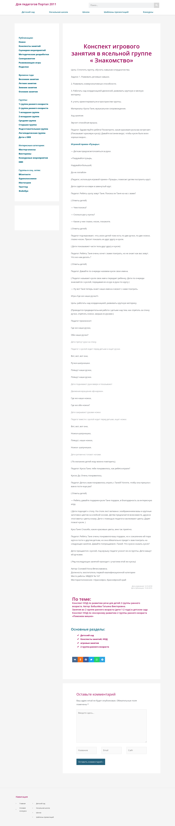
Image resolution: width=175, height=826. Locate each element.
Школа (85, 12)
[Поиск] (156, 5)
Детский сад (28, 12)
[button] (75, 659)
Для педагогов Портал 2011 (36, 4)
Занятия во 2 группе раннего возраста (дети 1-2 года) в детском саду (110, 609)
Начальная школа (58, 12)
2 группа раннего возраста (94, 646)
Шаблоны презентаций (116, 12)
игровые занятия (89, 643)
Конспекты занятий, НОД (94, 639)
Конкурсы (148, 12)
